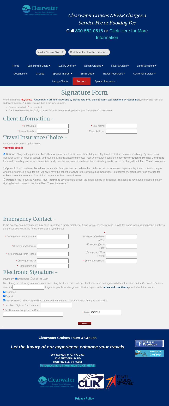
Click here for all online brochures (89, 52)
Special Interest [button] (61, 73)
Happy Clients (60, 81)
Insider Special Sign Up (50, 52)
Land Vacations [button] (145, 65)
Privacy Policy (84, 398)
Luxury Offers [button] (66, 65)
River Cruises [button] (119, 65)
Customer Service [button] (143, 73)
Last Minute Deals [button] (38, 65)
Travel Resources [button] (113, 73)
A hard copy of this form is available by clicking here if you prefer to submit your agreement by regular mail (86, 99)
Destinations (20, 73)
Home (16, 65)
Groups (40, 73)
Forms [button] (80, 81)
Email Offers (87, 73)
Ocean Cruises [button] (92, 65)
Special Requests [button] (105, 81)
